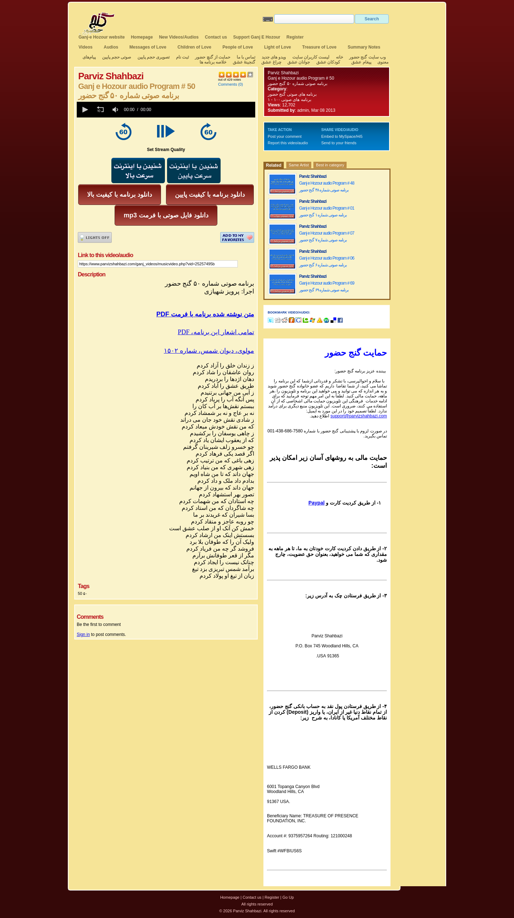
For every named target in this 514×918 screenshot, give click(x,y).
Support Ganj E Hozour (256, 37)
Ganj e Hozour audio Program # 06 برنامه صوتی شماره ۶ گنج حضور (326, 261)
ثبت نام (182, 57)
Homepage (142, 37)
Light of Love (277, 47)
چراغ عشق (271, 62)
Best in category (330, 165)
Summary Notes (364, 47)
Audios (111, 47)
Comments (227, 84)
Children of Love (194, 47)
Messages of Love (148, 47)
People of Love (237, 47)
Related (273, 165)
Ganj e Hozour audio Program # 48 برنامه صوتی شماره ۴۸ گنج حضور (326, 186)
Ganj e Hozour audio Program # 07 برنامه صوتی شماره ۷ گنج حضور (326, 236)
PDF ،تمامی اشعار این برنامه (216, 332)
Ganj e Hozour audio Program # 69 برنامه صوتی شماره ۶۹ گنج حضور (326, 286)
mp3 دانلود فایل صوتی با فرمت (166, 215)
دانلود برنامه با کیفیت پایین (210, 194)
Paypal (316, 503)
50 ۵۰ (82, 593)
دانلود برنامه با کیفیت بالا (119, 194)
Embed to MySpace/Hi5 (342, 136)
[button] (84, 109)
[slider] (204, 109)
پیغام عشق (361, 62)
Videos (85, 47)
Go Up (288, 897)
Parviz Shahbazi (283, 72)
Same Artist (299, 165)
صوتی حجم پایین (116, 57)
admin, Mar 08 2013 (316, 110)
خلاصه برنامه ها (213, 62)
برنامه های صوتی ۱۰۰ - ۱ (290, 99)
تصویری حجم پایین (153, 57)
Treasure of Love (319, 47)
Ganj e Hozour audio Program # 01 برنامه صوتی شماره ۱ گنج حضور (326, 211)
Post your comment (285, 136)
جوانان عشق (298, 62)
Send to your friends (338, 143)
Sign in (83, 634)
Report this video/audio (288, 143)
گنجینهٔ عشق (244, 62)
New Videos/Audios (178, 37)
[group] (116, 109)
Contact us (216, 37)
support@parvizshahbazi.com (359, 415)
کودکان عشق (328, 62)
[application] (166, 109)
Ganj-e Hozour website (102, 37)
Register (295, 37)
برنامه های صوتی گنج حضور (292, 94)
